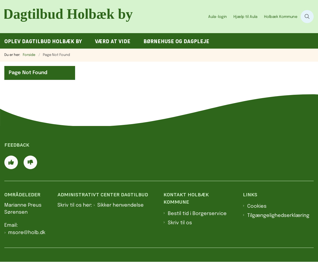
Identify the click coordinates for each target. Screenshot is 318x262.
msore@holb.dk (26, 232)
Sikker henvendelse (120, 205)
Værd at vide (112, 41)
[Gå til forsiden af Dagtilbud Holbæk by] (102, 16)
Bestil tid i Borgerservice (197, 213)
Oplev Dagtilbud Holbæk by (43, 41)
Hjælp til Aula (245, 17)
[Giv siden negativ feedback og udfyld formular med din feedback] (30, 162)
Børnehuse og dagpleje (176, 41)
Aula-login (217, 17)
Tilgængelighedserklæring (278, 215)
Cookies (256, 206)
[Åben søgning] (307, 16)
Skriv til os (180, 222)
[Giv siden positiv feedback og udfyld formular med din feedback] (11, 162)
